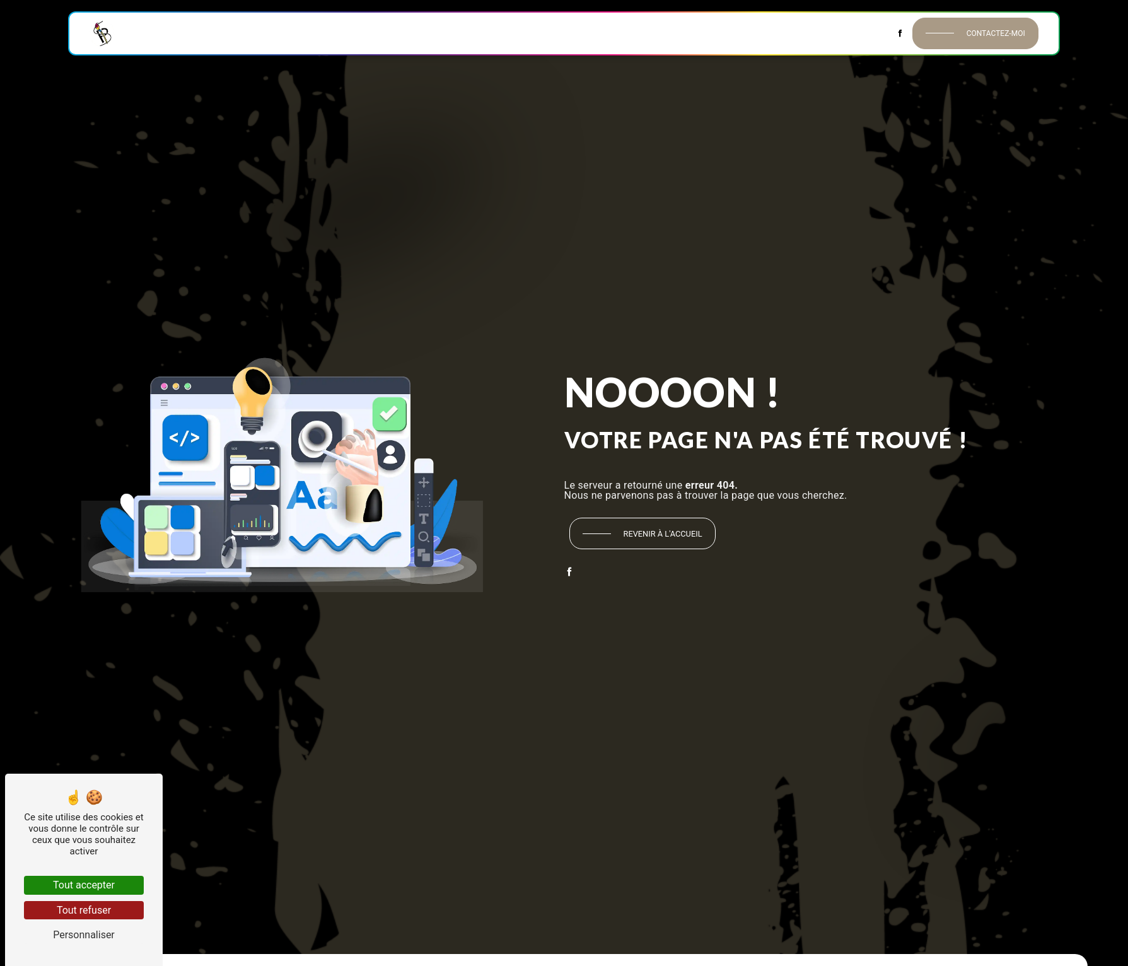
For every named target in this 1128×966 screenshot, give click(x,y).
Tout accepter (84, 885)
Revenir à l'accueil (663, 533)
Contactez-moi (996, 33)
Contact (866, 33)
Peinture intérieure (281, 33)
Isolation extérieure (685, 33)
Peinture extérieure (583, 33)
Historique (202, 33)
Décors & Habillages (788, 33)
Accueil (147, 33)
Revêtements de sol (484, 33)
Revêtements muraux (381, 33)
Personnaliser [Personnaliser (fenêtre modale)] (84, 935)
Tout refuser (84, 910)
